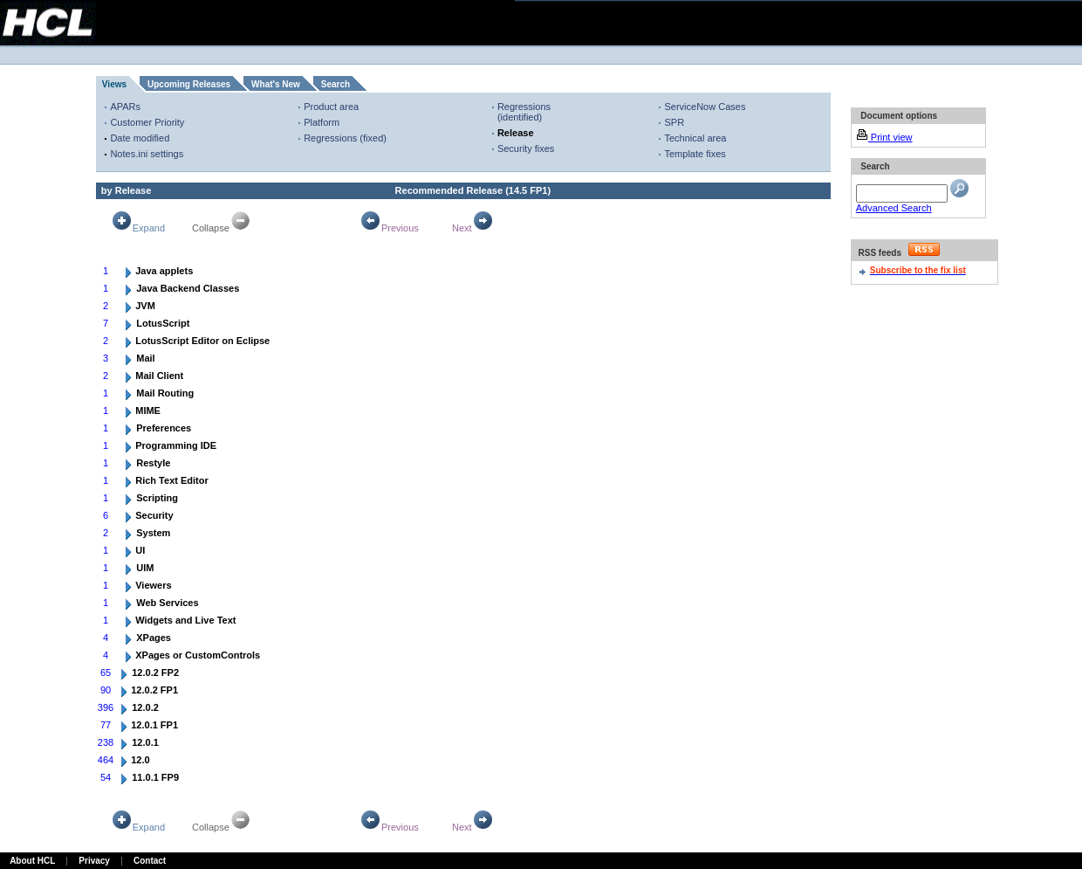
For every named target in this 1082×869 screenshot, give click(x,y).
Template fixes (694, 153)
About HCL (32, 861)
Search (335, 84)
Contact (150, 861)
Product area (331, 106)
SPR (674, 122)
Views (114, 84)
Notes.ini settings (146, 153)
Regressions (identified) (524, 111)
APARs (125, 106)
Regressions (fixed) (345, 138)
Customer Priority (147, 122)
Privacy (94, 861)
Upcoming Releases (188, 84)
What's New (275, 84)
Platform (321, 122)
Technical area (695, 138)
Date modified (139, 138)
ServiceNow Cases (704, 106)
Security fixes (525, 148)
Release (515, 133)
